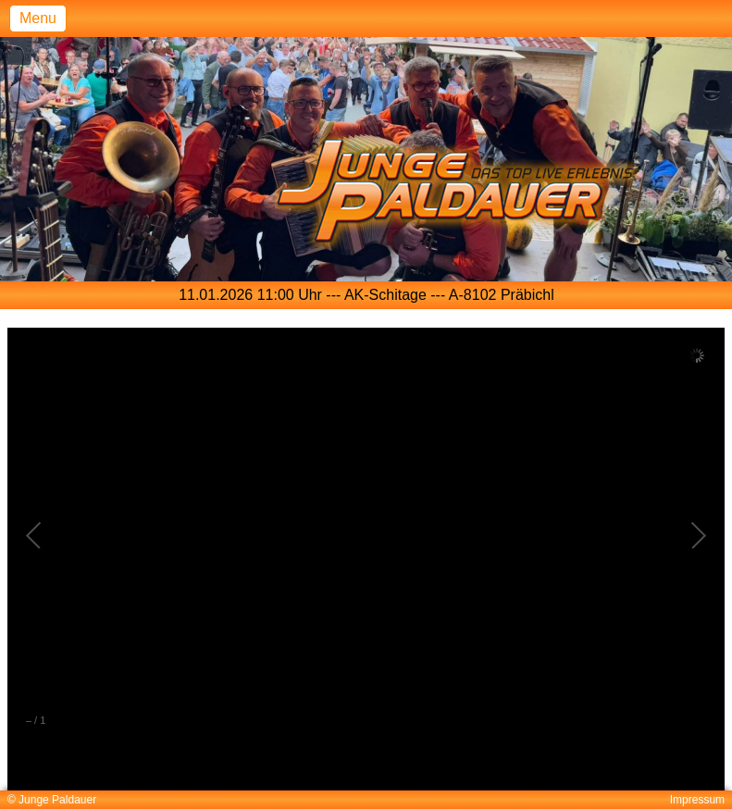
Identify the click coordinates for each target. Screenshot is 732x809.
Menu (37, 18)
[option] (366, 295)
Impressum (697, 799)
